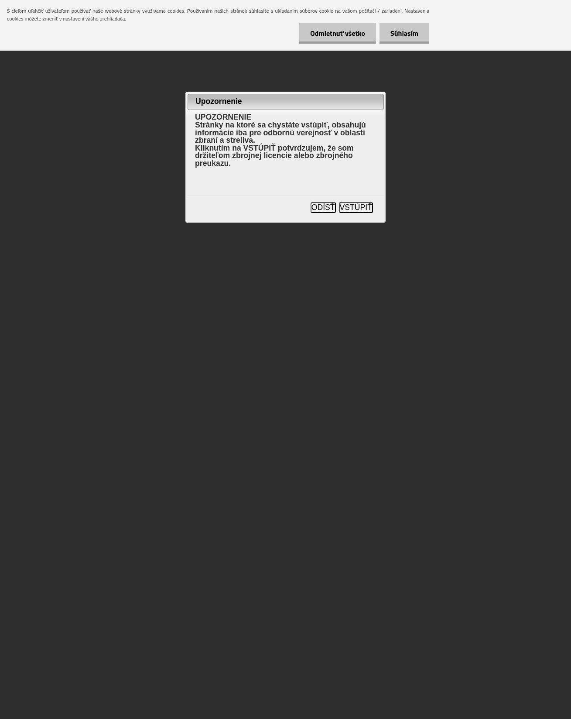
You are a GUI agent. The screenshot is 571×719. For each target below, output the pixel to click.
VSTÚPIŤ (356, 207)
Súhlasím (404, 33)
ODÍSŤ (323, 207)
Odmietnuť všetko (337, 33)
